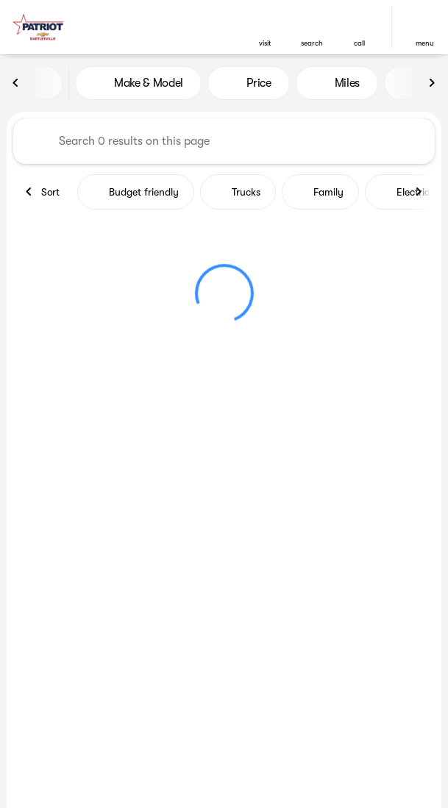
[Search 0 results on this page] (224, 141)
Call (359, 43)
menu (425, 43)
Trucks (238, 192)
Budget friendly (136, 192)
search (312, 43)
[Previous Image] (16, 83)
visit (265, 43)
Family (320, 192)
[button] (265, 28)
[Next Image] (432, 83)
